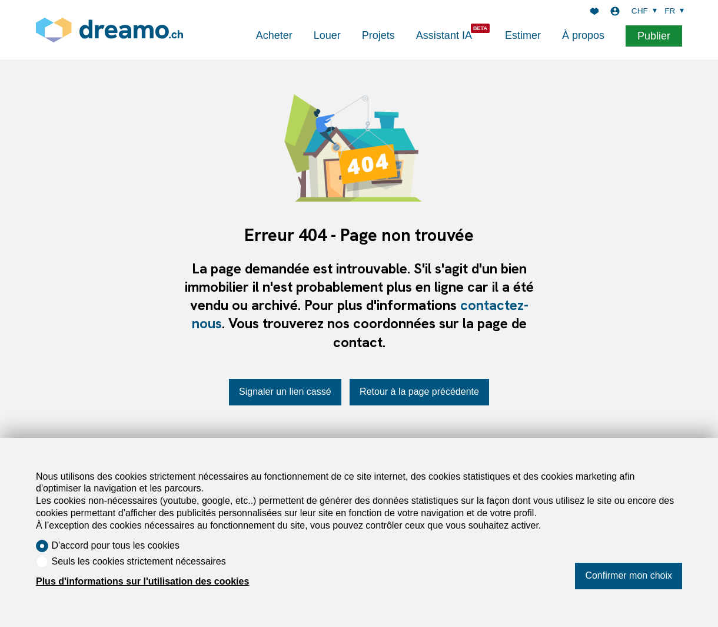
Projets (378, 35)
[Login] (615, 11)
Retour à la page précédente (419, 392)
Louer (327, 35)
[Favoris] (594, 11)
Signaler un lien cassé (285, 392)
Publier (653, 36)
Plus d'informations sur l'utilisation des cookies (142, 581)
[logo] (109, 29)
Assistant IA (444, 35)
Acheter (274, 35)
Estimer (523, 35)
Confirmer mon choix (628, 575)
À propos (583, 35)
